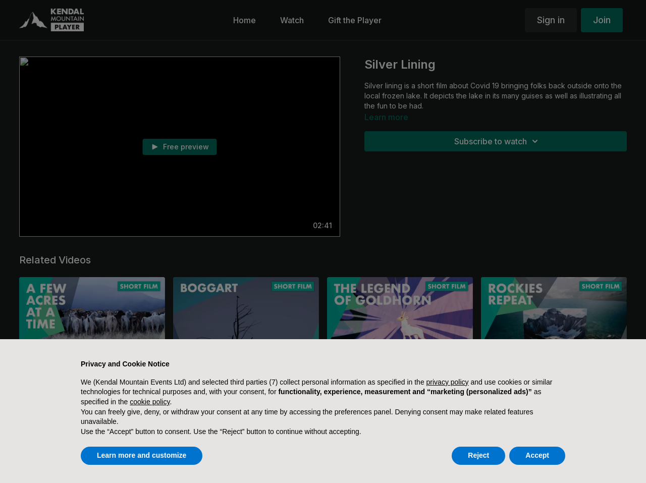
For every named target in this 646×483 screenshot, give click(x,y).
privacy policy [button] (447, 382)
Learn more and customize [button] (141, 455)
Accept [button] (537, 455)
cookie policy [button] (150, 402)
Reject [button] (478, 455)
